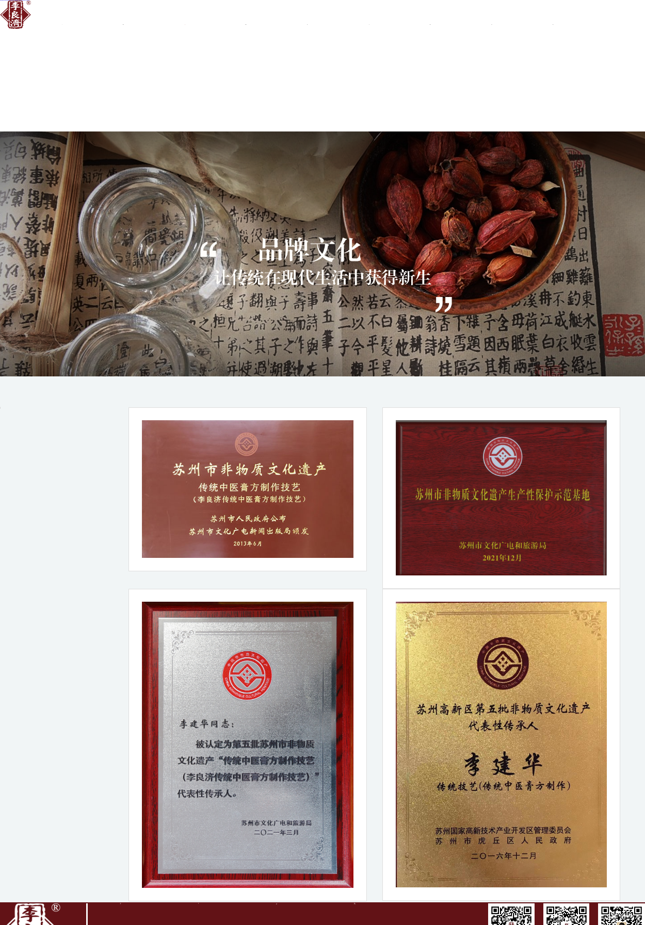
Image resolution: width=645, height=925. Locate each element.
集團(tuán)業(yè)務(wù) (246, 17)
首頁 (61, 17)
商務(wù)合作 (307, 17)
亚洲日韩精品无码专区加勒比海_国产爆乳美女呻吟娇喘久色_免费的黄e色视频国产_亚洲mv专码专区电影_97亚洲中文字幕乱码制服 (14, 0)
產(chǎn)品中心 (491, 17)
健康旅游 (61, 133)
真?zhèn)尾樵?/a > (553, 17)
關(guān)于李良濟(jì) (123, 17)
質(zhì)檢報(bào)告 (430, 17)
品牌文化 (184, 17)
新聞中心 (368, 17)
